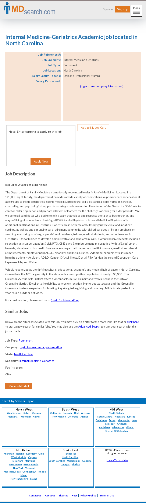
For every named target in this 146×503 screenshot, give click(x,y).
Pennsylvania (31, 464)
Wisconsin (118, 427)
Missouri (110, 423)
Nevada (68, 413)
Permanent (25, 340)
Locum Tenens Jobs (117, 460)
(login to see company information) (101, 86)
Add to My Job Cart (93, 127)
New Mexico (59, 416)
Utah (76, 413)
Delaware (18, 460)
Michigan (9, 453)
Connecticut (29, 471)
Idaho (26, 413)
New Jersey (15, 464)
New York (18, 468)
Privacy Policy (88, 495)
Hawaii (36, 416)
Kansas (131, 416)
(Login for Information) (65, 300)
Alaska (84, 416)
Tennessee (70, 453)
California (55, 413)
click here (133, 322)
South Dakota (105, 416)
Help (74, 495)
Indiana (20, 453)
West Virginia (18, 457)
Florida (76, 464)
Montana (13, 416)
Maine (33, 478)
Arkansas (122, 423)
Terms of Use (107, 495)
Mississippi (73, 460)
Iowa (134, 420)
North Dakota (116, 413)
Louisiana (104, 427)
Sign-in (108, 9)
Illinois (129, 427)
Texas (112, 420)
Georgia (65, 464)
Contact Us (35, 495)
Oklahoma (101, 420)
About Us (50, 495)
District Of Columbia (116, 431)
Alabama (87, 460)
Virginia (32, 457)
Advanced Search (89, 326)
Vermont (30, 468)
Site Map (63, 495)
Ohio (41, 453)
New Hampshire (19, 478)
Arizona (85, 413)
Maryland (30, 460)
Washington (14, 413)
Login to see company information (41, 347)
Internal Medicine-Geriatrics (36, 360)
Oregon (36, 413)
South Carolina (57, 460)
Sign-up (122, 9)
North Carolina (23, 354)
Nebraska (120, 416)
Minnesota (123, 420)
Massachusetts (12, 471)
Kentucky (31, 453)
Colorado (73, 416)
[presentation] (34, 142)
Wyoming (26, 416)
